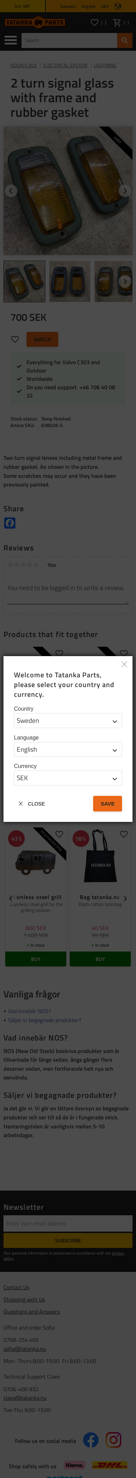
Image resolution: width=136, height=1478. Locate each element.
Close (36, 804)
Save (108, 804)
